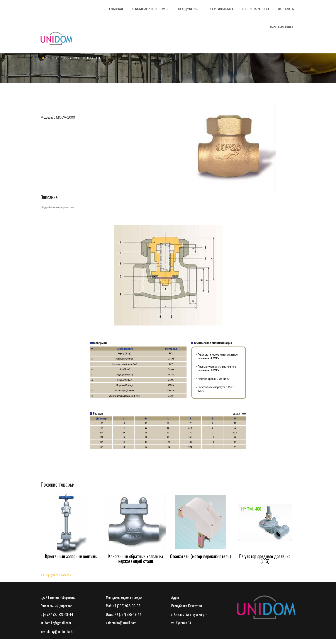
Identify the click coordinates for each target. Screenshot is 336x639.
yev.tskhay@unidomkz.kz (57, 631)
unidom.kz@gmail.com (56, 622)
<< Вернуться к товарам (56, 575)
